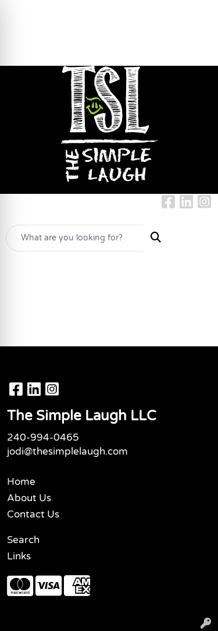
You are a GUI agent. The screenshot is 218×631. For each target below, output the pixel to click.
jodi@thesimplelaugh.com (67, 451)
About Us (29, 498)
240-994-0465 (43, 437)
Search (23, 540)
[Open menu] (194, 238)
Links (19, 556)
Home (21, 482)
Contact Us (33, 514)
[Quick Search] (75, 238)
